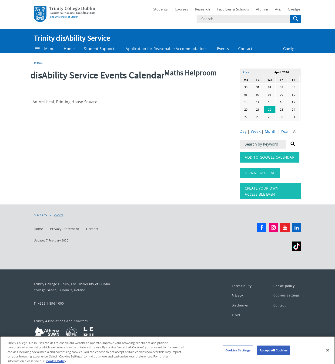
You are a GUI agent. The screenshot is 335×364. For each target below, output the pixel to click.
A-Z (278, 9)
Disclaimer (240, 305)
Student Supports (100, 48)
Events (223, 48)
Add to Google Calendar (269, 157)
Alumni (262, 9)
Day (244, 131)
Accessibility (241, 286)
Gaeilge (294, 9)
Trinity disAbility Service (72, 38)
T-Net (236, 315)
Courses (181, 9)
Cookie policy (284, 286)
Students (160, 9)
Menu (44, 48)
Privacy (237, 295)
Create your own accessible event (261, 191)
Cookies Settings (286, 295)
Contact (245, 48)
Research (202, 9)
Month (271, 131)
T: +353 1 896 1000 (49, 303)
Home (69, 48)
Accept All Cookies (274, 354)
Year (285, 131)
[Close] (327, 354)
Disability (40, 215)
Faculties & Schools (233, 9)
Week (256, 131)
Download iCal (260, 172)
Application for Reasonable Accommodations (167, 48)
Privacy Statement (64, 229)
